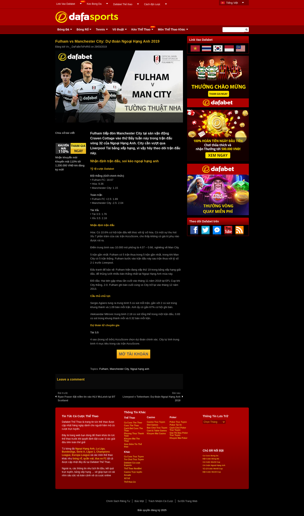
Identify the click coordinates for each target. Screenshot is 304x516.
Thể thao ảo (130, 482)
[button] (246, 29)
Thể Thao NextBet (133, 468)
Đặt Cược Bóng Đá (211, 459)
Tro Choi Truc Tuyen (134, 459)
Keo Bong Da (94, 3)
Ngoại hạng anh (139, 368)
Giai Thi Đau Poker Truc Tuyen (179, 434)
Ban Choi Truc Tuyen (157, 428)
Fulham (103, 368)
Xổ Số (127, 478)
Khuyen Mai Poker (179, 438)
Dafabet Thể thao (122, 4)
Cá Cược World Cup (211, 462)
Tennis (100, 29)
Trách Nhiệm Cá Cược (160, 501)
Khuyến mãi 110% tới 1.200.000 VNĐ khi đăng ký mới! (70, 165)
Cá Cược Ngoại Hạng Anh (214, 465)
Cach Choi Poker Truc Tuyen (178, 429)
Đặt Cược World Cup (212, 472)
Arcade (127, 475)
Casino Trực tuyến (133, 472)
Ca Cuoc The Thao (133, 422)
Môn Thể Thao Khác (171, 29)
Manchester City (119, 368)
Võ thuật (118, 29)
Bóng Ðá (63, 29)
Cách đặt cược (152, 4)
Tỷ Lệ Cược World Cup (213, 469)
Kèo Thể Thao (140, 29)
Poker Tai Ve (176, 425)
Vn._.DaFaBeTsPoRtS (78, 46)
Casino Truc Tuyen (156, 422)
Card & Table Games (157, 431)
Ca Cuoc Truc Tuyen (134, 456)
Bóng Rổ (83, 29)
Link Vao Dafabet (65, 3)
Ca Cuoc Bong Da (210, 456)
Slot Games (152, 425)
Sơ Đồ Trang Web (187, 501)
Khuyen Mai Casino (156, 433)
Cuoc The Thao (131, 425)
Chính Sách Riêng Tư (118, 501)
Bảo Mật (139, 501)
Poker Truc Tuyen (178, 422)
